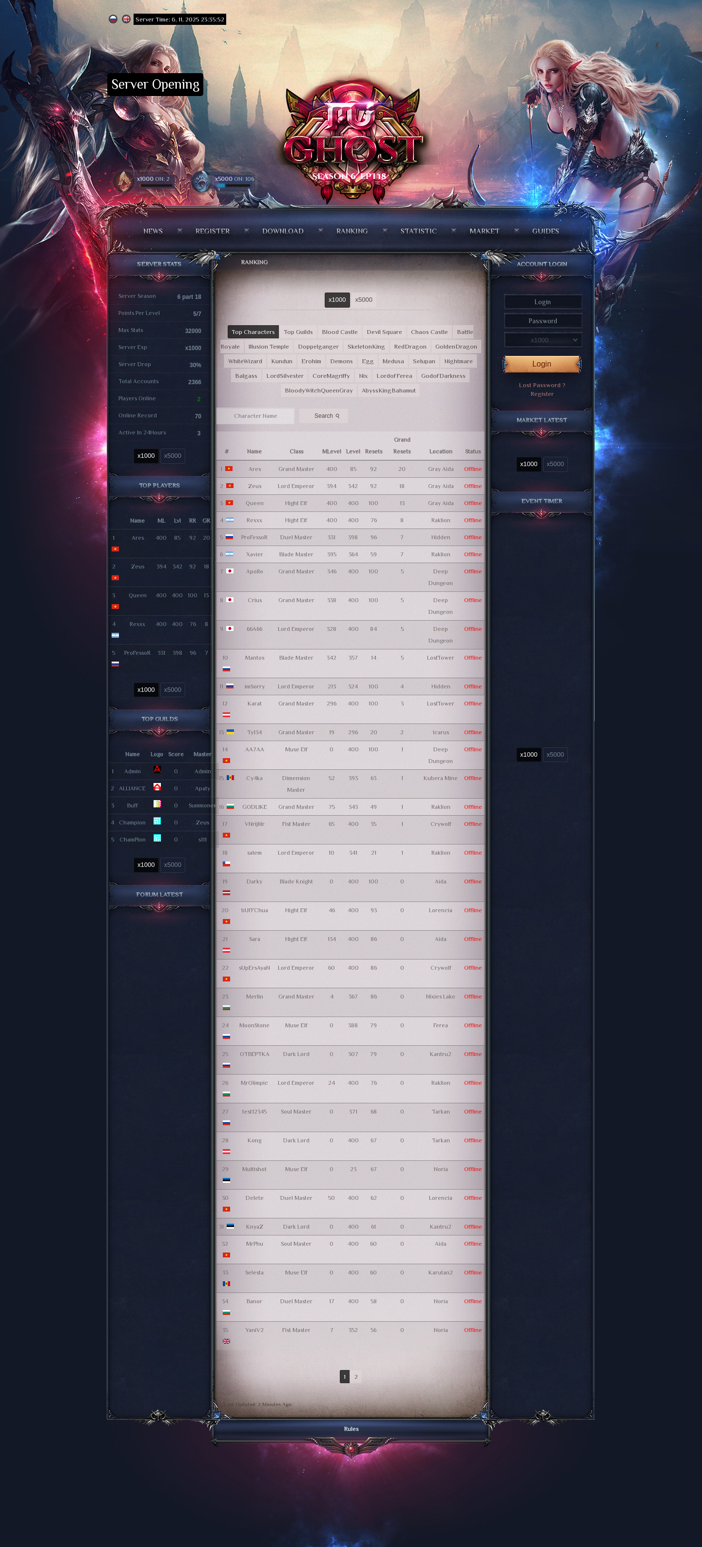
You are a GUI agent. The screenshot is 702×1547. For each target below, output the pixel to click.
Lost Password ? (542, 385)
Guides (545, 231)
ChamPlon (132, 839)
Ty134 (254, 732)
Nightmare (458, 361)
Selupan (424, 361)
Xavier (254, 554)
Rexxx (137, 624)
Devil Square (384, 331)
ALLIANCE (132, 788)
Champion (132, 822)
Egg (368, 361)
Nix (363, 375)
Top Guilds (298, 331)
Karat (255, 703)
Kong (254, 1140)
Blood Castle (340, 331)
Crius (255, 600)
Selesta (254, 1272)
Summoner (202, 805)
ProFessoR (137, 652)
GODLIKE (254, 806)
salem (254, 852)
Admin (132, 771)
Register (212, 231)
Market (484, 231)
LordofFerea (394, 375)
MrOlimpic (254, 1082)
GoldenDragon (456, 346)
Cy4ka (254, 778)
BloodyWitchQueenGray (319, 390)
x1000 (146, 455)
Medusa (393, 361)
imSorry (255, 686)
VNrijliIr (255, 824)
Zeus (137, 566)
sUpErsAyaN (254, 967)
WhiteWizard (245, 361)
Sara (254, 939)
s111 (202, 839)
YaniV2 (254, 1330)
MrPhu (254, 1243)
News (153, 231)
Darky (254, 881)
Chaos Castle (429, 331)
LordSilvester (285, 375)
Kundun (281, 361)
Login (541, 364)
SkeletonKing (366, 346)
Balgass (246, 375)
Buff (132, 805)
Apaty (202, 788)
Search (328, 415)
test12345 (254, 1111)
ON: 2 (153, 179)
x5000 (172, 455)
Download (283, 231)
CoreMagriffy (331, 375)
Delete (255, 1198)
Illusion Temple (269, 346)
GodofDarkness (443, 375)
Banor (254, 1301)
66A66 (254, 629)
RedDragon (410, 346)
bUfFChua (254, 910)
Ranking (352, 231)
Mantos (254, 657)
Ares (138, 537)
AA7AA (254, 749)
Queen (138, 595)
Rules (351, 1428)
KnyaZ (254, 1226)
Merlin (254, 996)
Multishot (254, 1169)
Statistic (419, 231)
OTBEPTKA (255, 1054)
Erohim (311, 361)
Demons (341, 361)
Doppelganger (318, 346)
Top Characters (253, 331)
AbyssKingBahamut (389, 390)
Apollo (254, 571)
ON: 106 (234, 179)
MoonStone (254, 1025)
